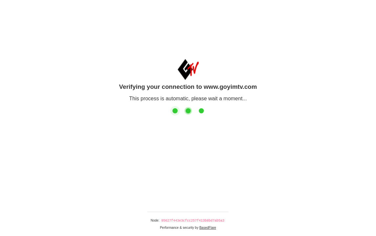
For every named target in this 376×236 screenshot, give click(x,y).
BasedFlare (207, 227)
